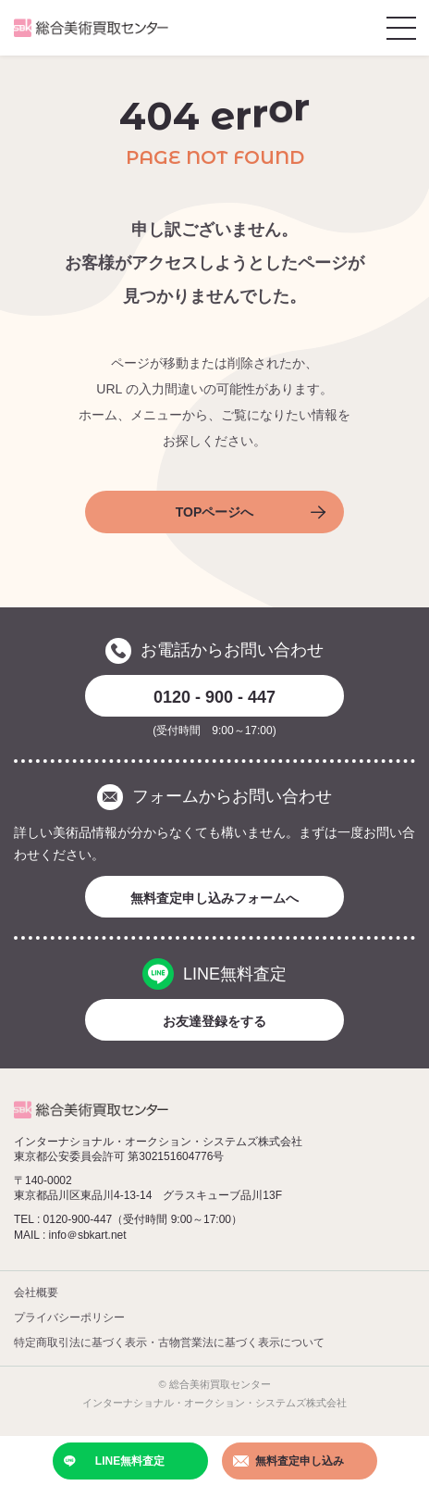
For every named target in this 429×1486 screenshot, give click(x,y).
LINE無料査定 (114, 1461)
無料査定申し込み (288, 1461)
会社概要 (36, 1292)
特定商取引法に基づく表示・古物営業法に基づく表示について (169, 1342)
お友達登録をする (214, 1021)
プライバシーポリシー (69, 1317)
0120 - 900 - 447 (214, 697)
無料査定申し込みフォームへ (214, 898)
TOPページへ (250, 512)
